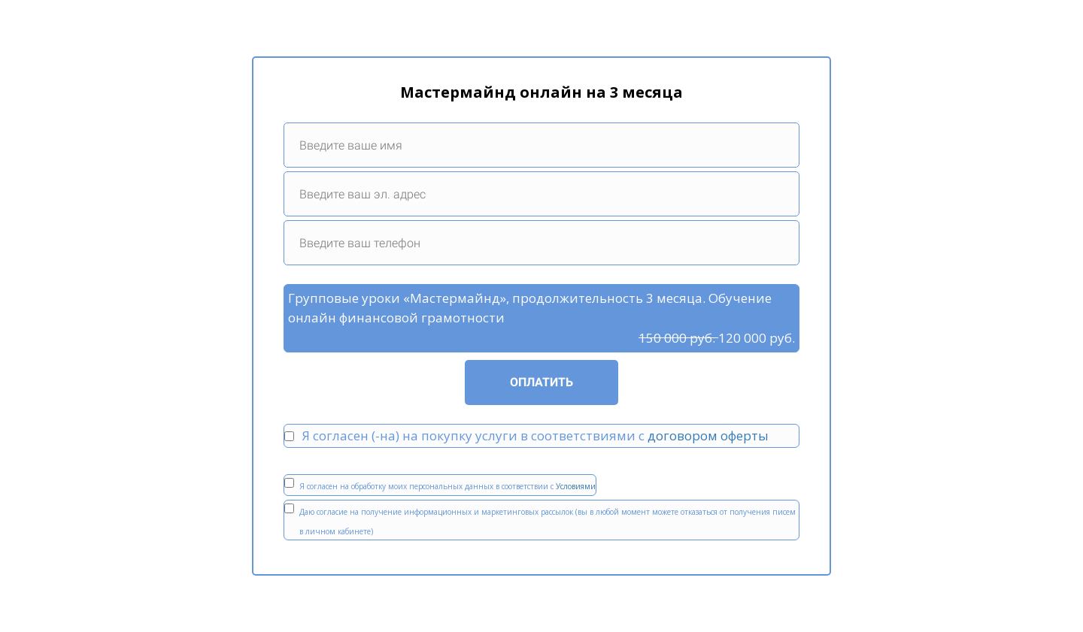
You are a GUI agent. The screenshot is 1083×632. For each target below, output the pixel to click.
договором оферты (708, 435)
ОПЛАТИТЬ (541, 382)
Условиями (576, 486)
